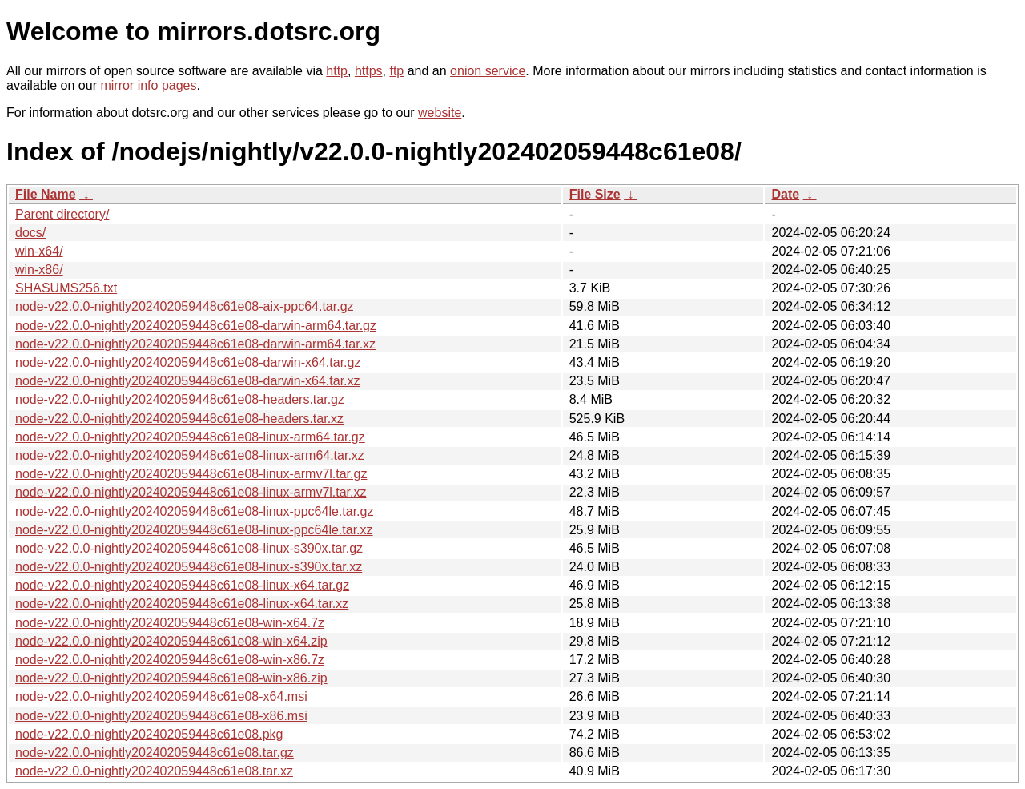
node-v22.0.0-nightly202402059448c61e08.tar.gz (154, 752)
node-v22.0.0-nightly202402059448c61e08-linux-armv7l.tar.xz (191, 492)
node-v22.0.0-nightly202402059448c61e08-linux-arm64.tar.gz (190, 437)
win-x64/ (39, 251)
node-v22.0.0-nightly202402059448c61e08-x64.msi (161, 696)
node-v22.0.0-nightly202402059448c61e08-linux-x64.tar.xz (181, 603)
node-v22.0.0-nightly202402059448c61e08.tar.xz (154, 771)
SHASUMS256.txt (66, 288)
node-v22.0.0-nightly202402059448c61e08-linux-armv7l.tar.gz (191, 474)
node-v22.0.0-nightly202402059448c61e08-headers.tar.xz (179, 418)
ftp (396, 71)
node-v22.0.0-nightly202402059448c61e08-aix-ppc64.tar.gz (184, 306)
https (369, 71)
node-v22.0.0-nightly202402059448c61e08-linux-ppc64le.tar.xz (194, 530)
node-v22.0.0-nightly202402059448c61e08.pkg (149, 734)
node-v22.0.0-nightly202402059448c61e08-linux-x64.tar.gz (182, 585)
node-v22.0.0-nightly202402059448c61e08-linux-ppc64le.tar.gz (194, 511)
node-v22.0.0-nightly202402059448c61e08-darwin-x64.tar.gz (187, 362)
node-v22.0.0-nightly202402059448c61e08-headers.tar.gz (179, 399)
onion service (487, 71)
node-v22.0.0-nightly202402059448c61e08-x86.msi (161, 716)
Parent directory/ (62, 214)
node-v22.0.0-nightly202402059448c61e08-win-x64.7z (169, 623)
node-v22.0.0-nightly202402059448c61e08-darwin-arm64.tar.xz (195, 344)
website (439, 112)
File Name (45, 194)
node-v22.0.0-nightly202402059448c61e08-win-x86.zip (171, 678)
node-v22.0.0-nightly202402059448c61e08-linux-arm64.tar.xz (189, 455)
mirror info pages (148, 85)
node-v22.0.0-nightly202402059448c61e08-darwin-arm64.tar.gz (195, 325)
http (337, 71)
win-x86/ (39, 269)
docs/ (30, 233)
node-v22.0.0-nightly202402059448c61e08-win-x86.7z (169, 659)
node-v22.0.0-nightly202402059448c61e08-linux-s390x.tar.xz (188, 567)
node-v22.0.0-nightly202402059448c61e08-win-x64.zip (171, 641)
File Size (595, 194)
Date (785, 194)
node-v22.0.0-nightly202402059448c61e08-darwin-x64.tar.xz (187, 381)
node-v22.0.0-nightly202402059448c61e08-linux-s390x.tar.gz (189, 548)
